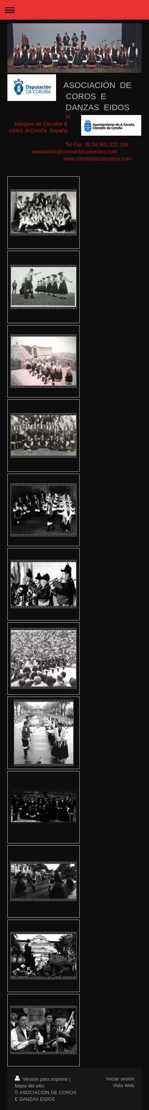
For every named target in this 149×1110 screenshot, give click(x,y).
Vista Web (123, 1085)
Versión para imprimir (42, 1079)
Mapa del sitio (29, 1086)
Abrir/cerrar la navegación (74, 10)
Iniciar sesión (120, 1079)
